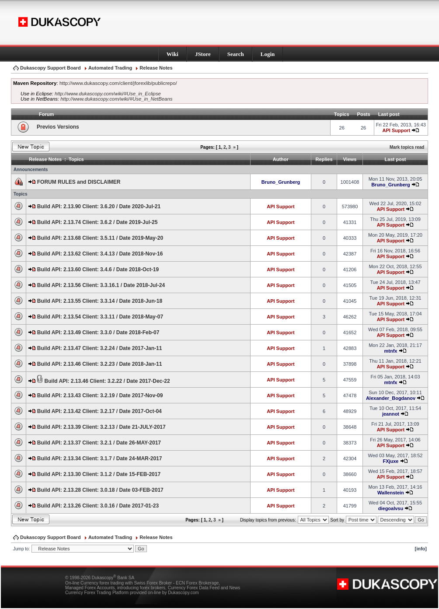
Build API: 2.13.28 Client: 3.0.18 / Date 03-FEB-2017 (100, 490)
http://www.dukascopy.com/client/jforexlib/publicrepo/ (118, 83)
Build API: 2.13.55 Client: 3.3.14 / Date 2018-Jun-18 (99, 301)
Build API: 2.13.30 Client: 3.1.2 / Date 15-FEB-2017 (98, 474)
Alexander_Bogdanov (390, 398)
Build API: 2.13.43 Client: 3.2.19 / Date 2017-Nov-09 (100, 395)
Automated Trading (110, 67)
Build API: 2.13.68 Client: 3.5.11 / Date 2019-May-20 (100, 238)
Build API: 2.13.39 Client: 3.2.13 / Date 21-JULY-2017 (101, 427)
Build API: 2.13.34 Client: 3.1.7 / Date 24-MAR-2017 (99, 458)
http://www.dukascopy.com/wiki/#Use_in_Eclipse (108, 93)
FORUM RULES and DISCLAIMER (79, 182)
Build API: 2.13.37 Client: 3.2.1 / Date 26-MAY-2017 (99, 443)
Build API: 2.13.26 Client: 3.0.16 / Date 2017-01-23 (98, 506)
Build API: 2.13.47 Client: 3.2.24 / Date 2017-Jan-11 (99, 348)
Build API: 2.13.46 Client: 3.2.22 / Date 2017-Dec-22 (107, 381)
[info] (421, 548)
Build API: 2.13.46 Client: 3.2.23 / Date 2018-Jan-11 (99, 364)
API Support (397, 130)
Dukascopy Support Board (50, 67)
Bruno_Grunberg (280, 182)
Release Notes (155, 67)
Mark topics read (407, 147)
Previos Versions (58, 127)
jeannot (390, 413)
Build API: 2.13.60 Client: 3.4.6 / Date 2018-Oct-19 (98, 269)
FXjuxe (390, 461)
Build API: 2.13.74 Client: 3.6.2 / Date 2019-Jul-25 (97, 222)
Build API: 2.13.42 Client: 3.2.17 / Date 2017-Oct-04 (99, 411)
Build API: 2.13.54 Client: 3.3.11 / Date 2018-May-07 (100, 317)
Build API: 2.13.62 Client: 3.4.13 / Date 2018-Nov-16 (100, 254)
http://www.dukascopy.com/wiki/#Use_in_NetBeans (116, 99)
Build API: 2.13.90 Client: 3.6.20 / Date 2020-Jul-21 (98, 206)
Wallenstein (390, 492)
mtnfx (390, 351)
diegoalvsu (390, 508)
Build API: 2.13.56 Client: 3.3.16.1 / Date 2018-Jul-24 (101, 285)
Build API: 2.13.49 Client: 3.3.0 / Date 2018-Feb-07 (98, 332)
